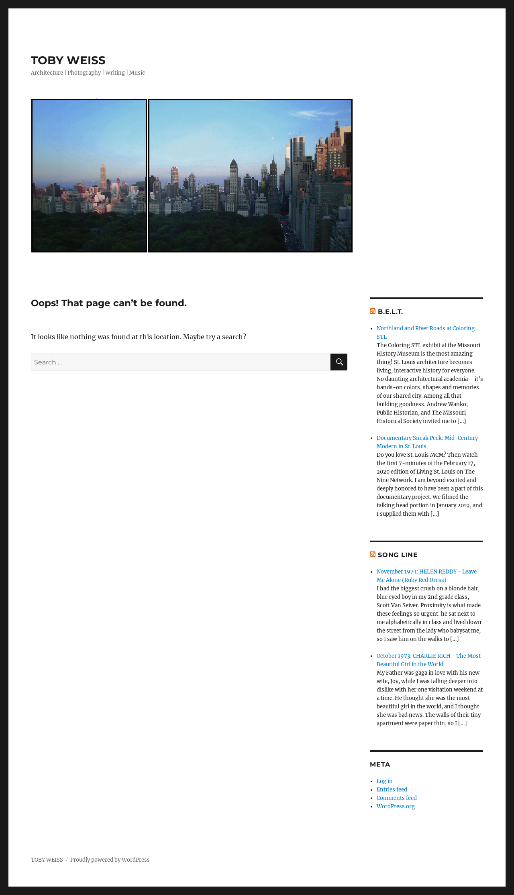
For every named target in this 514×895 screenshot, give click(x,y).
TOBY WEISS (68, 60)
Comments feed (397, 798)
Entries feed (392, 789)
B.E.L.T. (390, 311)
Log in (385, 781)
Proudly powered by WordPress (110, 859)
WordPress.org (396, 806)
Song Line (398, 555)
